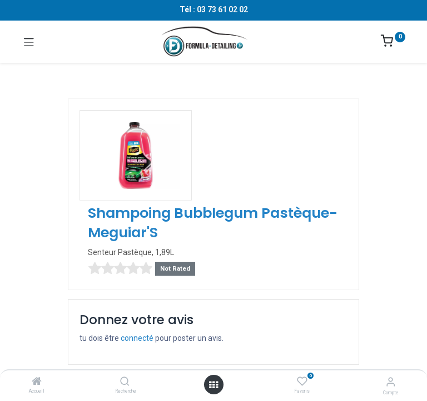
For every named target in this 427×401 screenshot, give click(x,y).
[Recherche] (125, 382)
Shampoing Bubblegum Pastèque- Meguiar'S (212, 223)
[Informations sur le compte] (390, 381)
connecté (137, 338)
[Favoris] (302, 381)
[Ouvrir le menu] (213, 385)
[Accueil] (37, 382)
